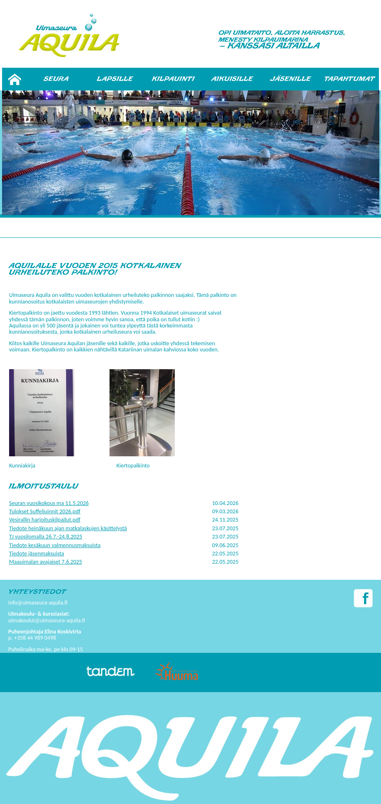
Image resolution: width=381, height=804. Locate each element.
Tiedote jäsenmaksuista (36, 553)
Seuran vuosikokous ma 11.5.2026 (49, 503)
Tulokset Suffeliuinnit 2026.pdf (45, 511)
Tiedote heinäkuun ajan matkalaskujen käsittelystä (68, 528)
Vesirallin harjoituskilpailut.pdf (45, 519)
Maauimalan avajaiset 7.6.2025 (45, 561)
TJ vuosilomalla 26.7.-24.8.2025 (45, 536)
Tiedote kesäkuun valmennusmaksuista (54, 545)
